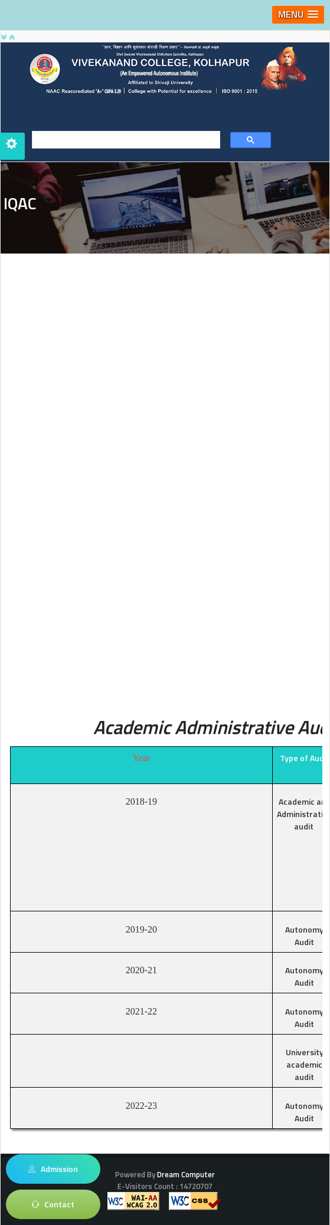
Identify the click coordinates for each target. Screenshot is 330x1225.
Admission (53, 1169)
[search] (122, 140)
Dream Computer (185, 1174)
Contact (53, 1204)
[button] (298, 15)
